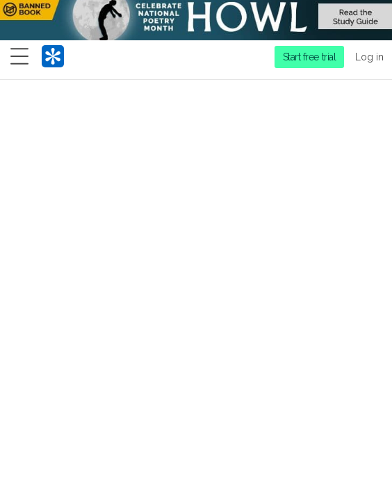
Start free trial (309, 56)
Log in (369, 56)
